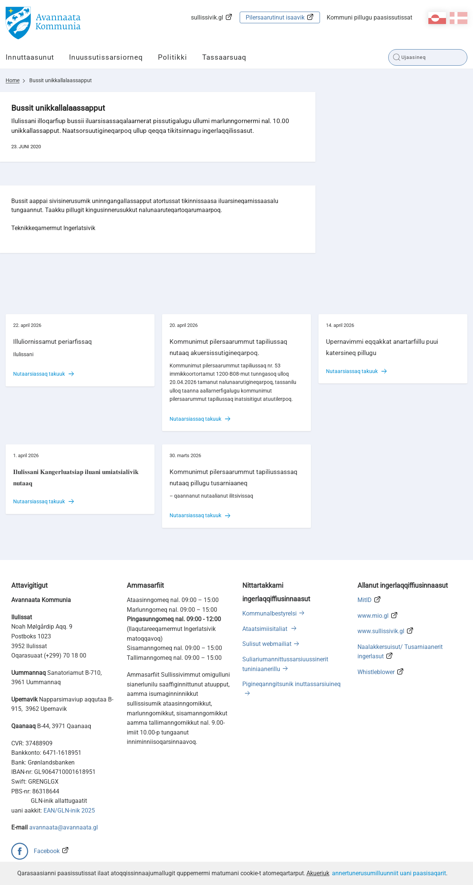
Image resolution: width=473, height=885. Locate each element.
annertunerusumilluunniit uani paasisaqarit (389, 873)
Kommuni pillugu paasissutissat (369, 17)
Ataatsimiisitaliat (265, 628)
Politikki (172, 57)
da (458, 18)
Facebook (47, 851)
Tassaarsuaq (224, 57)
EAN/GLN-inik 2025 (69, 810)
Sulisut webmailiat (266, 643)
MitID (364, 600)
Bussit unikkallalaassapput (60, 80)
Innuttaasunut (30, 57)
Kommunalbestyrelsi (269, 613)
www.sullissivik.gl (380, 631)
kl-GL (437, 18)
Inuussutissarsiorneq (106, 57)
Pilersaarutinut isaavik (275, 17)
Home (13, 80)
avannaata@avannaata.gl (63, 827)
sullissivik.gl (207, 17)
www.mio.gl (373, 615)
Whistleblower (376, 672)
